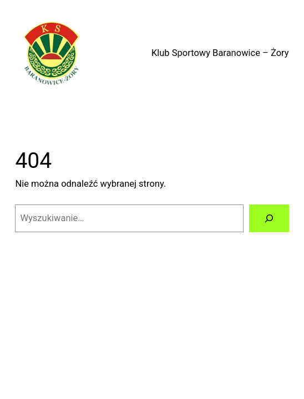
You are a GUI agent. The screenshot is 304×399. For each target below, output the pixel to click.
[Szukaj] (269, 218)
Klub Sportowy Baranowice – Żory (220, 53)
